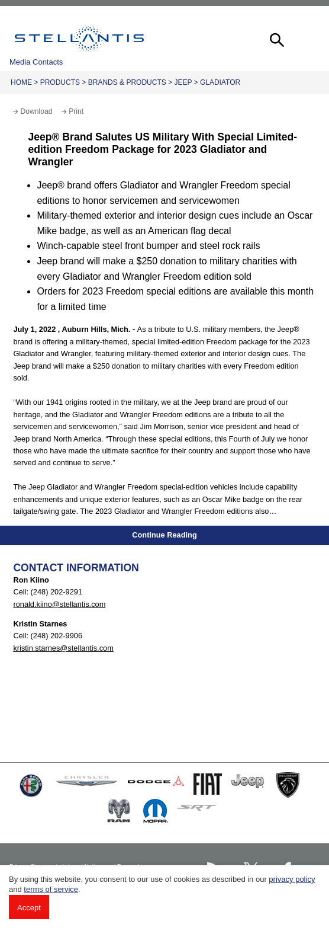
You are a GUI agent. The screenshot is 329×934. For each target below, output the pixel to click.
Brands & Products (127, 82)
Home (21, 82)
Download (36, 111)
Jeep (183, 82)
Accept (29, 907)
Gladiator (220, 82)
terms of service (51, 889)
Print (76, 111)
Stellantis (79, 38)
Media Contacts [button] (36, 61)
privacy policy (292, 879)
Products (60, 82)
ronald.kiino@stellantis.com (59, 604)
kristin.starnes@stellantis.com (63, 648)
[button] (275, 38)
